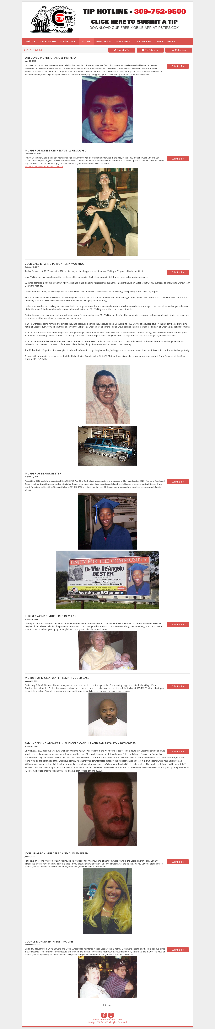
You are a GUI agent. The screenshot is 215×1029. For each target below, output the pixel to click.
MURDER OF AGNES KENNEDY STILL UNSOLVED (55, 150)
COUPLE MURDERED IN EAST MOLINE (49, 941)
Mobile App (179, 50)
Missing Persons (103, 41)
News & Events (123, 41)
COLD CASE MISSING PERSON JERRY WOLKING (54, 263)
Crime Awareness (143, 41)
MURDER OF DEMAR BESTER (43, 473)
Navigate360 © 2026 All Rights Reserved (107, 1022)
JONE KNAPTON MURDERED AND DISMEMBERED (56, 853)
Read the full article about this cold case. (44, 166)
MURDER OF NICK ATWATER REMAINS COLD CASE (57, 678)
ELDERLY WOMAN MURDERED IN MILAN (51, 616)
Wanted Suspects (48, 41)
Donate (159, 41)
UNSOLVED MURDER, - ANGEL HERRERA (50, 57)
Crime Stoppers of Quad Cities (107, 1019)
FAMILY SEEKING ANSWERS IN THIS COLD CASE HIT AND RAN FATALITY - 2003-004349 (80, 743)
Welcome (30, 41)
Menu (171, 41)
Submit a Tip (121, 50)
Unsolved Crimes (68, 41)
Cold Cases (86, 41)
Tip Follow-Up (150, 50)
